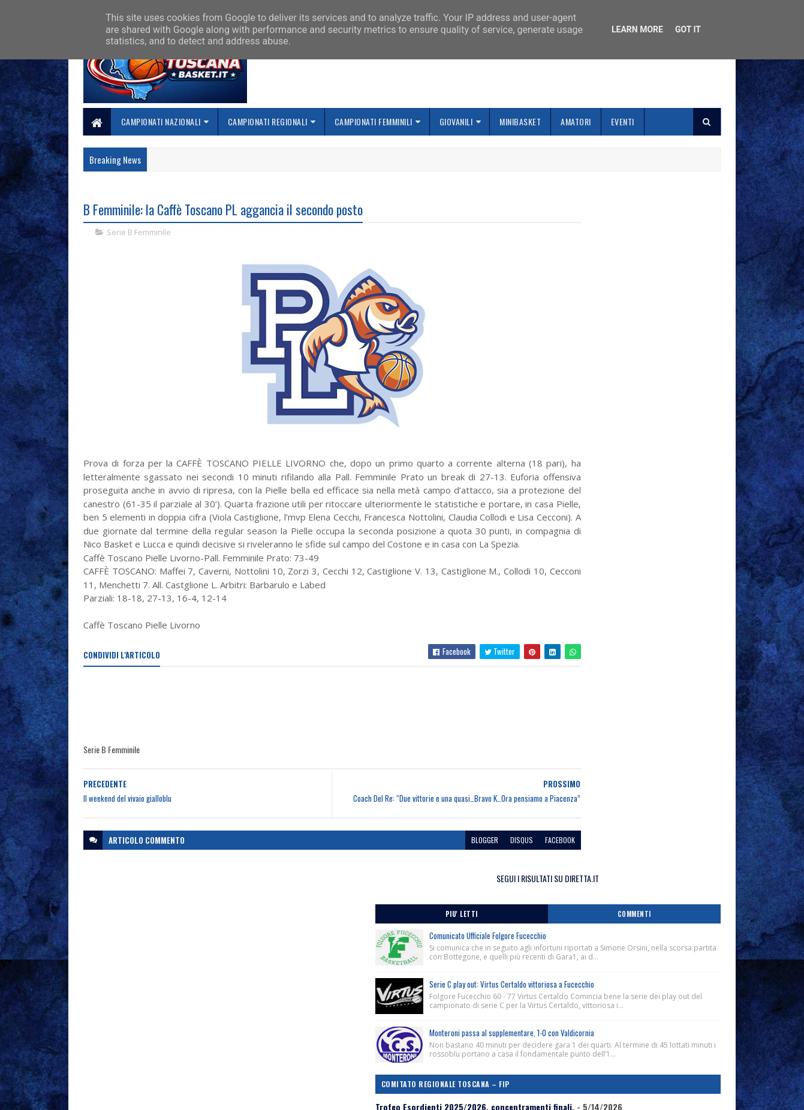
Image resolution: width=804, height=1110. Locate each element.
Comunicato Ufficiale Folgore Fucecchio (641, 270)
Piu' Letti (577, 249)
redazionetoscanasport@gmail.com (647, 1018)
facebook (487, 874)
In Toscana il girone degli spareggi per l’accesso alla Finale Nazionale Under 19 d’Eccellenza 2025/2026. (620, 607)
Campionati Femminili (373, 121)
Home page (320, 1016)
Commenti (672, 249)
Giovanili (456, 121)
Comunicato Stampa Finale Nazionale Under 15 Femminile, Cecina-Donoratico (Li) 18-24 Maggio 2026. (619, 538)
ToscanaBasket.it (580, 711)
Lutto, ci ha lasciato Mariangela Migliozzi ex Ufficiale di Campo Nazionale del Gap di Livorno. (618, 568)
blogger (411, 874)
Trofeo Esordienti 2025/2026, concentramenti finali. (617, 509)
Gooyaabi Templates (241, 1093)
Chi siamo (318, 1031)
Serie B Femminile (139, 233)
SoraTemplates (139, 1093)
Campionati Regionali (268, 121)
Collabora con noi (333, 1045)
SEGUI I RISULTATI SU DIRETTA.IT (625, 212)
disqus (448, 874)
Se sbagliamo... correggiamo (353, 1060)
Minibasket (520, 121)
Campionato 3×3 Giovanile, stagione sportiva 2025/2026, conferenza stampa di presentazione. (613, 642)
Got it (688, 29)
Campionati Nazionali (161, 121)
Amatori (576, 121)
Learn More (637, 29)
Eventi (622, 121)
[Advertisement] (301, 734)
